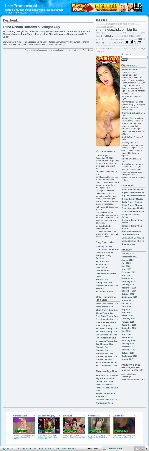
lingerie (107, 39)
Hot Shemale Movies (131, 231)
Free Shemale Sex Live (107, 319)
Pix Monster (101, 264)
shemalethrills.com (133, 33)
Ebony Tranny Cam (105, 313)
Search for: (126, 54)
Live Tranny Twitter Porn (107, 249)
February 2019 (128, 319)
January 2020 (127, 285)
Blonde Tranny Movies (42, 31)
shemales (100, 27)
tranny (134, 48)
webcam (99, 49)
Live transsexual (107, 151)
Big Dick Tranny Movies (132, 193)
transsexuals (116, 46)
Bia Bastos (110, 43)
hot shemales (121, 27)
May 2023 (126, 266)
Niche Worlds (102, 261)
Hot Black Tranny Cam (106, 331)
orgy (120, 33)
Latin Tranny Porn (30, 34)
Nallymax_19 (102, 207)
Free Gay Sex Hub (104, 246)
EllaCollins (126, 96)
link (146, 404)
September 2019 (129, 297)
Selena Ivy (126, 159)
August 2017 (127, 359)
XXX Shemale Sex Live (107, 362)
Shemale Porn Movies (106, 400)
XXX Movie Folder (104, 291)
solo (114, 27)
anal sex (33, 50)
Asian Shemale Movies (132, 189)
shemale (107, 35)
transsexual (111, 24)
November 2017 (128, 350)
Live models (130, 65)
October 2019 (127, 294)
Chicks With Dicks (104, 381)
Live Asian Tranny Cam (107, 341)
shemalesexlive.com (73, 50)
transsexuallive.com (111, 33)
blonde (108, 26)
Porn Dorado (102, 267)
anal (114, 49)
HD (138, 49)
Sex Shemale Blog (104, 344)
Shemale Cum (102, 347)
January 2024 (127, 254)
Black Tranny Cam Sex (107, 310)
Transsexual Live (104, 359)
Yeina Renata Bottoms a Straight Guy (31, 27)
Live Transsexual (21, 5)
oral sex (138, 24)
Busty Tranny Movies (131, 202)
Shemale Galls (103, 279)
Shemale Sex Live (104, 353)
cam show (134, 39)
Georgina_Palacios (105, 191)
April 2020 (126, 275)
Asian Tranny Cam (104, 307)
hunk (50, 50)
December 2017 (128, 347)
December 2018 (128, 325)
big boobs (122, 24)
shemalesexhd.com (111, 30)
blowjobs (107, 48)
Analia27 (100, 172)
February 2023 (128, 272)
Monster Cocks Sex (105, 252)
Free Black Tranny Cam (107, 316)
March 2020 (126, 278)
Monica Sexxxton (129, 69)
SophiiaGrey (127, 137)
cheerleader (42, 50)
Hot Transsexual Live (106, 338)
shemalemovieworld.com (130, 46)
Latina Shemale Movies (53, 34)
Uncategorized (75, 34)
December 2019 (128, 288)
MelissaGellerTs (103, 226)
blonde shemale (123, 49)
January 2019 (127, 322)
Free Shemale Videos (106, 322)
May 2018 (126, 331)
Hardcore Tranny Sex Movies (70, 31)
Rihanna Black (128, 113)
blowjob (131, 24)
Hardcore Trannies (105, 385)
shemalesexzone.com (103, 46)
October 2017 (127, 353)
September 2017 (129, 356)
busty (132, 35)
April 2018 (126, 334)
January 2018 (127, 343)
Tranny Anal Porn (104, 282)
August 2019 (127, 300)
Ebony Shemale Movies (132, 208)
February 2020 (128, 281)
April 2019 (126, 313)
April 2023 (126, 269)
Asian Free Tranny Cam (107, 304)
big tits (132, 30)
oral (124, 33)
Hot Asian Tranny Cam (106, 328)
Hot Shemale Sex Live (106, 335)
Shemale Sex (102, 350)
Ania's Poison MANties (107, 375)
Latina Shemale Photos (132, 241)
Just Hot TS (101, 397)
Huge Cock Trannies (105, 393)
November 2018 (128, 328)
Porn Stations (102, 270)
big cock (125, 36)
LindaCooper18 (103, 155)
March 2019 (126, 316)
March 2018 (126, 337)
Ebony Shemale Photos (132, 211)
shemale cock (58, 50)
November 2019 (128, 291)
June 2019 (126, 306)
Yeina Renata (88, 50)
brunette (117, 36)
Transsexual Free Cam (106, 356)
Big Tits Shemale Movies (133, 196)
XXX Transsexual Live (106, 366)
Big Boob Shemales (105, 378)
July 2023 (126, 263)
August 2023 (127, 260)
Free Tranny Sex (103, 325)
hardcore (119, 42)
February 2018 (128, 340)
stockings (100, 33)
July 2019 (126, 303)
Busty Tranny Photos (131, 205)
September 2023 (129, 257)
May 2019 (126, 309)
